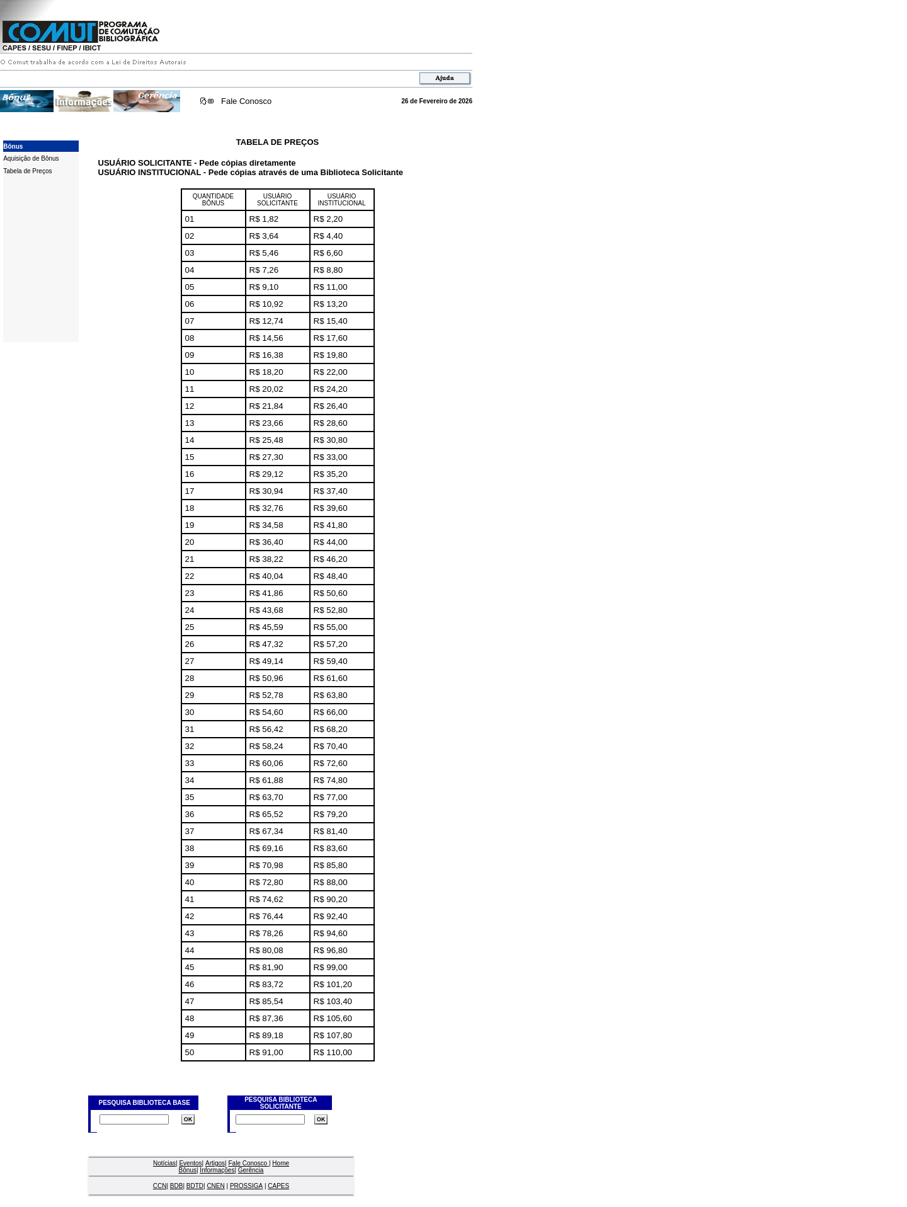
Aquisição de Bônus (31, 158)
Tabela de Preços (27, 171)
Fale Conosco (246, 101)
